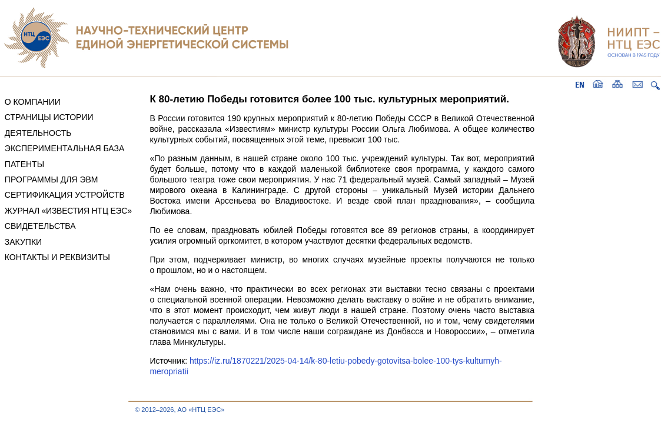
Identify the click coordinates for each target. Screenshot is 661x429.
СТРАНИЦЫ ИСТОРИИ (49, 117)
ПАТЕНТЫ (24, 164)
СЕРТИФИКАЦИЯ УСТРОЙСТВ (65, 194)
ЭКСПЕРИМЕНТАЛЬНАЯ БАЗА (65, 148)
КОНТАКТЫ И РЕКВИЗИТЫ (57, 257)
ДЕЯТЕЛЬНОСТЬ (38, 133)
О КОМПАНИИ (33, 102)
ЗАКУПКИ (23, 242)
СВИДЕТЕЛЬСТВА (40, 226)
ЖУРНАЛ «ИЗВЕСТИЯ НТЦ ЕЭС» (68, 210)
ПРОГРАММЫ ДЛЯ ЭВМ (51, 179)
